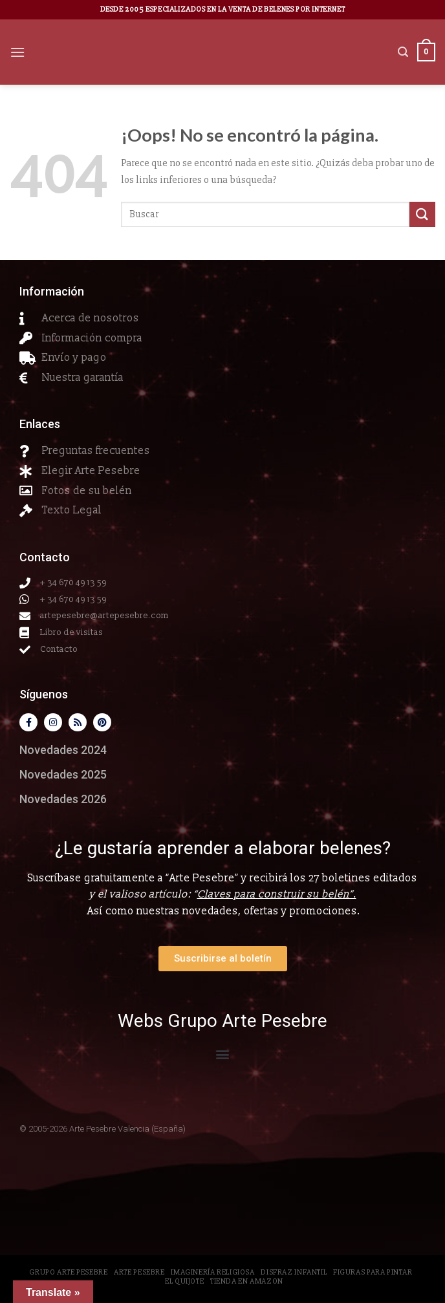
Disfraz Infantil (294, 1272)
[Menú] (17, 52)
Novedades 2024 (63, 750)
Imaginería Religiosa (212, 1272)
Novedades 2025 (63, 774)
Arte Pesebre (139, 1272)
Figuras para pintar (373, 1272)
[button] (222, 1053)
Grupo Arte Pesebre (68, 1272)
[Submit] (422, 214)
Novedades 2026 (63, 799)
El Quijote (184, 1281)
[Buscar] (403, 52)
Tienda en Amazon (246, 1281)
